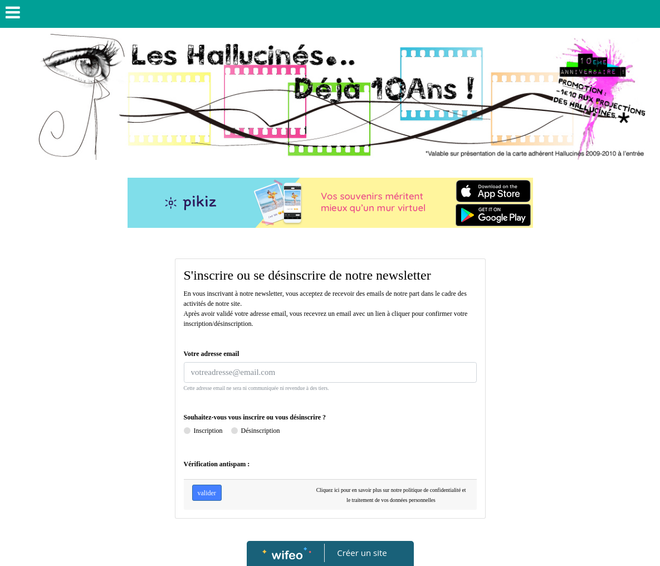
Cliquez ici (328, 490)
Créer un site (362, 552)
